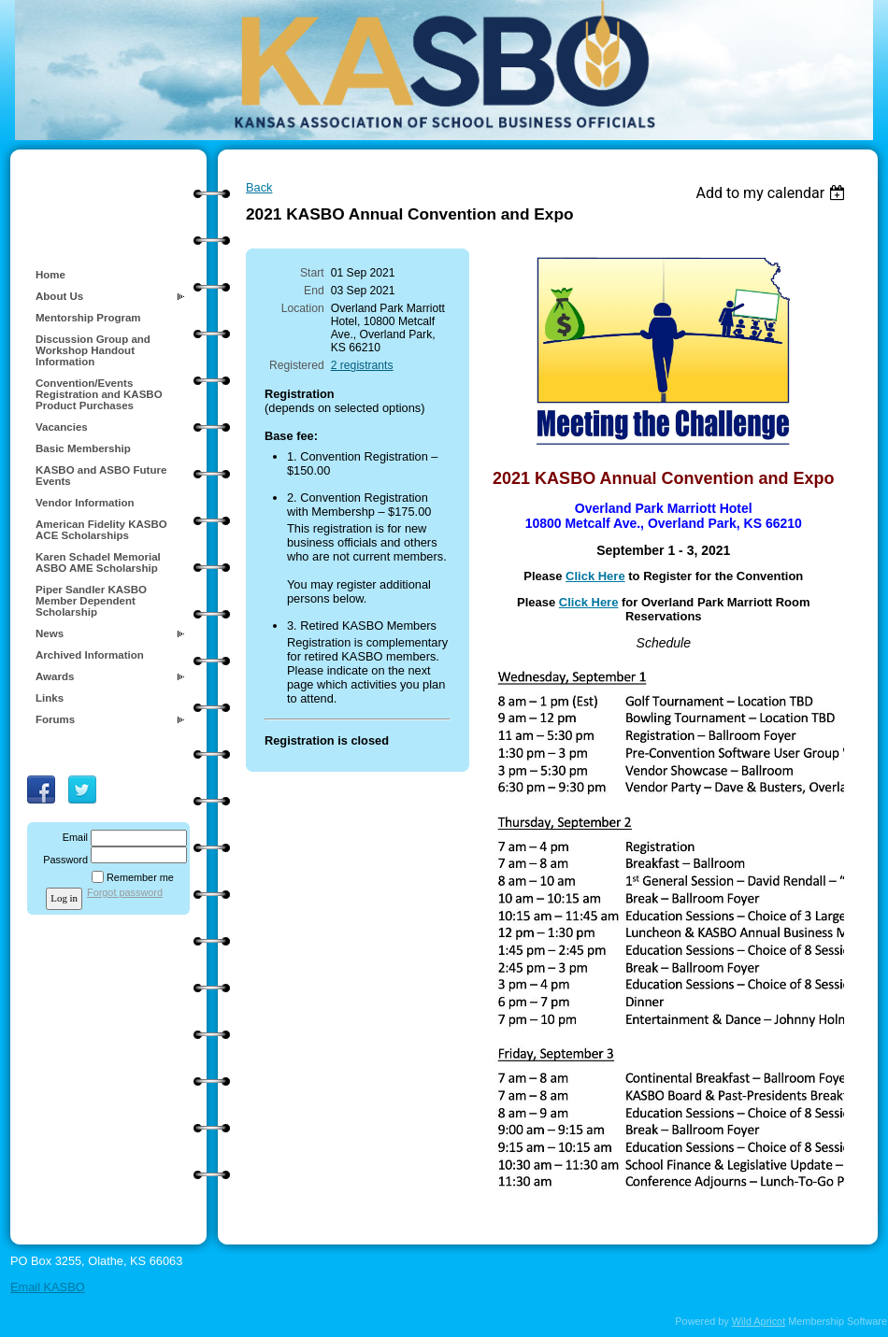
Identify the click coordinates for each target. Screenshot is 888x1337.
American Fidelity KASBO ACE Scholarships (101, 530)
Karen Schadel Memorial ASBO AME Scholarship (98, 562)
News (50, 633)
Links (50, 698)
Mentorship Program (88, 317)
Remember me (140, 877)
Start (312, 272)
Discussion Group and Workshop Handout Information (93, 350)
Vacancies (62, 427)
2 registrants (362, 365)
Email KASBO (47, 1287)
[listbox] (772, 193)
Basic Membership (83, 448)
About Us (59, 296)
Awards (55, 676)
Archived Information (90, 655)
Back (259, 187)
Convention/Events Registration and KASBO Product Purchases (99, 394)
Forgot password (125, 892)
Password (62, 859)
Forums (55, 719)
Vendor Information (85, 502)
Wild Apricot (758, 1321)
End (314, 290)
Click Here (595, 576)
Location (302, 308)
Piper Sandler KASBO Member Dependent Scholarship (91, 601)
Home (50, 274)
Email (72, 837)
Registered (296, 365)
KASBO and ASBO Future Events (101, 475)
